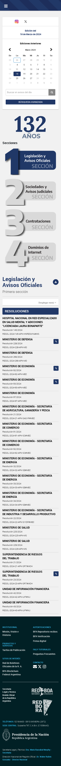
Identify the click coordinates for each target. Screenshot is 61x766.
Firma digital (39, 640)
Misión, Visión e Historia (10, 633)
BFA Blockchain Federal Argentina (11, 672)
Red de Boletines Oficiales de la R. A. (12, 664)
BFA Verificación (41, 636)
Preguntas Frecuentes (44, 653)
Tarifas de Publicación (13, 650)
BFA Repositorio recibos (45, 631)
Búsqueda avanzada (31, 101)
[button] (47, 302)
